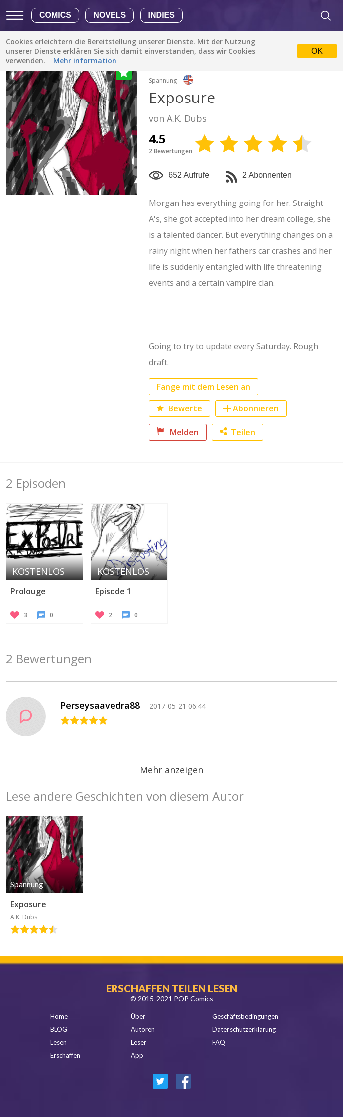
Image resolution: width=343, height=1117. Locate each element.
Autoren (143, 1029)
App (137, 1055)
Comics (55, 15)
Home (59, 1016)
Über (138, 1016)
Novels (109, 15)
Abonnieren (256, 408)
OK (317, 51)
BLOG (58, 1029)
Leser (138, 1042)
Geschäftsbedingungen (245, 1016)
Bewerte (179, 408)
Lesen (58, 1042)
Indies (161, 15)
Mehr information (84, 60)
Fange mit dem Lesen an (203, 386)
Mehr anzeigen (171, 770)
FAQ (218, 1042)
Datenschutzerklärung (244, 1029)
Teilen (237, 432)
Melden (178, 432)
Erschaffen (65, 1055)
